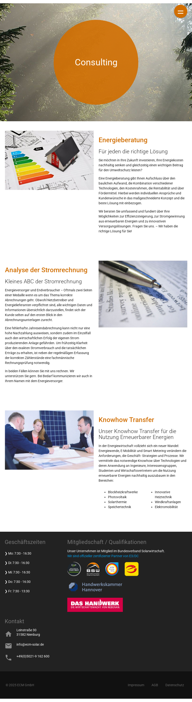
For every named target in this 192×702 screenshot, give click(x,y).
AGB (155, 685)
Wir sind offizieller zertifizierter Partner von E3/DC (103, 556)
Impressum (136, 685)
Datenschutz (174, 685)
